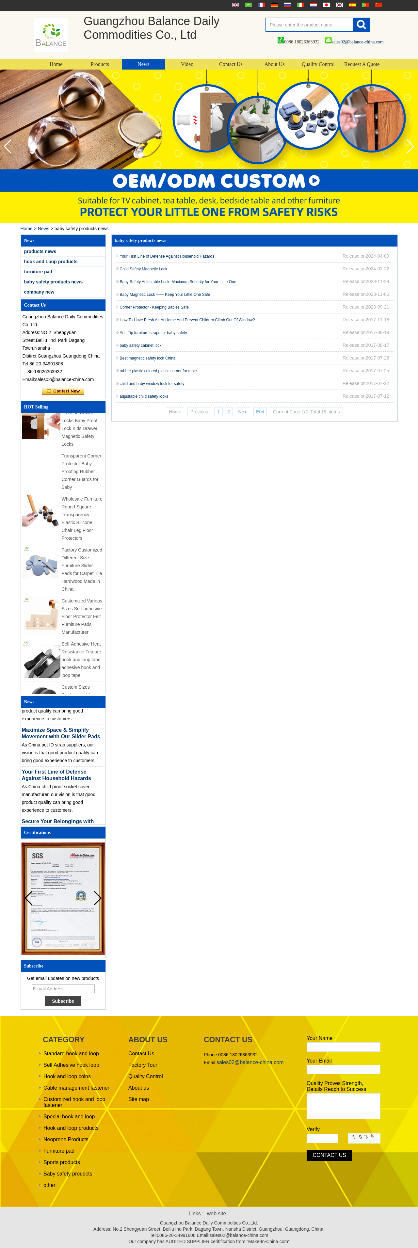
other (49, 1185)
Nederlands (313, 5)
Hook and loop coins (67, 1076)
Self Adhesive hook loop (71, 1065)
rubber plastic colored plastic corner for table (158, 371)
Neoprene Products (65, 1139)
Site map (138, 1099)
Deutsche (273, 5)
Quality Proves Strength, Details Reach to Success (336, 1086)
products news (40, 251)
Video (187, 64)
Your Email (319, 1061)
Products (100, 64)
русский (286, 5)
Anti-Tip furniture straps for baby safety (153, 332)
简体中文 (378, 5)
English (234, 5)
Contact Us (231, 64)
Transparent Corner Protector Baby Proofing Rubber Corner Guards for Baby (82, 474)
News (143, 64)
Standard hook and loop (71, 1053)
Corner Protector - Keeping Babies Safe (154, 307)
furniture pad (38, 271)
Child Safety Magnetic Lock (143, 269)
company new (39, 292)
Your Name (319, 1038)
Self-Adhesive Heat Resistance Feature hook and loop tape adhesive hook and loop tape (81, 662)
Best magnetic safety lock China (148, 358)
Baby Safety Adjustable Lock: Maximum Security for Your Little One (178, 282)
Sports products (61, 1162)
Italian (300, 5)
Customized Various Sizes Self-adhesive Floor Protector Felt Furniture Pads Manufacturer (82, 619)
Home (56, 64)
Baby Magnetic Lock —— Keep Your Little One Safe (165, 294)
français (260, 5)
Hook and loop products (71, 1128)
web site (216, 1213)
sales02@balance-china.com (354, 42)
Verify (313, 1129)
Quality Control (318, 64)
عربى (247, 5)
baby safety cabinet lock (141, 345)
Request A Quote (361, 64)
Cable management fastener (76, 1088)
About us (138, 1088)
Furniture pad (58, 1151)
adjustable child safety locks (144, 396)
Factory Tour (142, 1065)
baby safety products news (53, 281)
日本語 (325, 5)
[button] (410, 146)
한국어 (338, 5)
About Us (275, 64)
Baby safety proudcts (67, 1173)
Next (243, 411)
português (365, 5)
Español (351, 5)
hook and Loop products (51, 261)
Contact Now (63, 391)
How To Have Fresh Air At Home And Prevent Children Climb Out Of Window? (187, 320)
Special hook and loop (69, 1116)
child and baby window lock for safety (152, 383)
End (260, 411)
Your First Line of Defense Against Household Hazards (167, 256)
